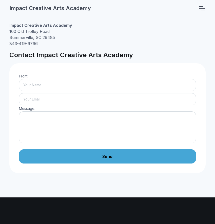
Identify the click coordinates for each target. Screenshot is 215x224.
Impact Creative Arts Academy (50, 8)
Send (107, 156)
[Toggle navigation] (202, 8)
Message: (27, 108)
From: (23, 76)
